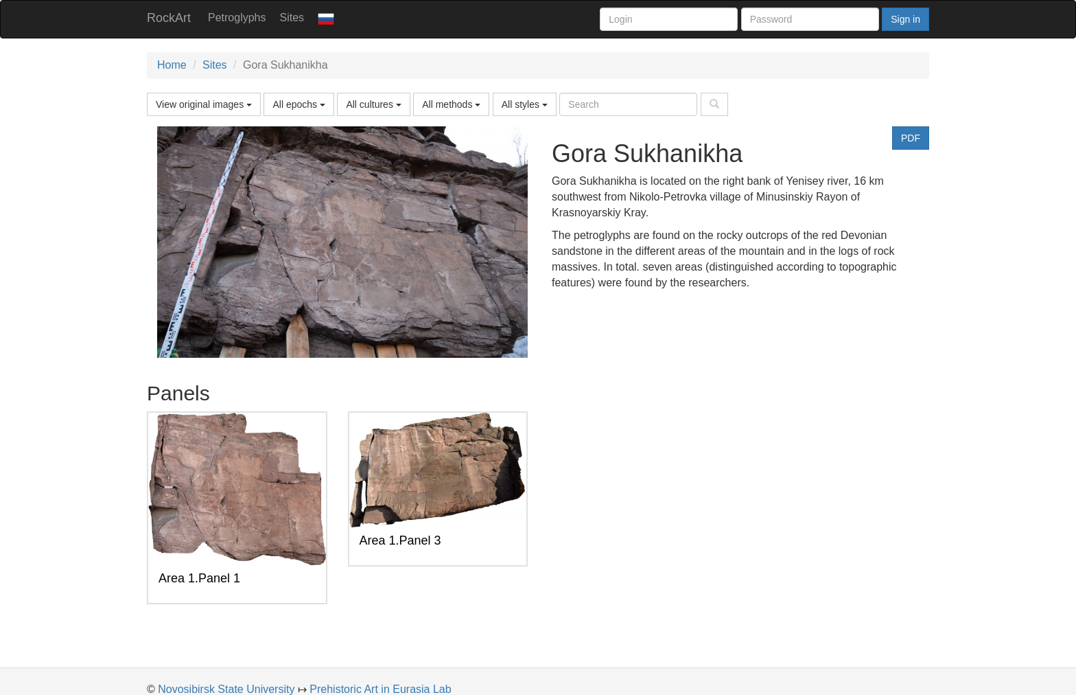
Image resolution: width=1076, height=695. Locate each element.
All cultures (373, 104)
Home (172, 65)
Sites (292, 17)
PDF (910, 138)
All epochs (298, 104)
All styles (525, 104)
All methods (451, 104)
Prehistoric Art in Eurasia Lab (380, 689)
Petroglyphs (237, 17)
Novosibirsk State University (226, 689)
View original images (204, 104)
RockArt (169, 18)
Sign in (905, 19)
